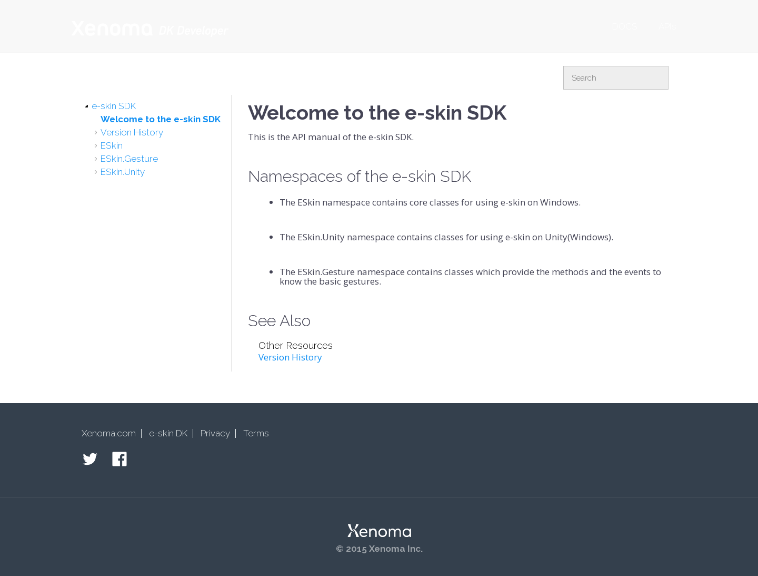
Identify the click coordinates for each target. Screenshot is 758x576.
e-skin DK (168, 433)
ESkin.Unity (123, 172)
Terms (256, 433)
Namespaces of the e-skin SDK (359, 176)
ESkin (112, 145)
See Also (279, 320)
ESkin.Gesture (129, 158)
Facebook (119, 459)
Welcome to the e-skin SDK (161, 119)
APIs (667, 26)
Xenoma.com (109, 433)
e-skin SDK (114, 106)
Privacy (215, 433)
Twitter (90, 459)
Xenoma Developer (150, 29)
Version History (132, 132)
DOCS (624, 26)
